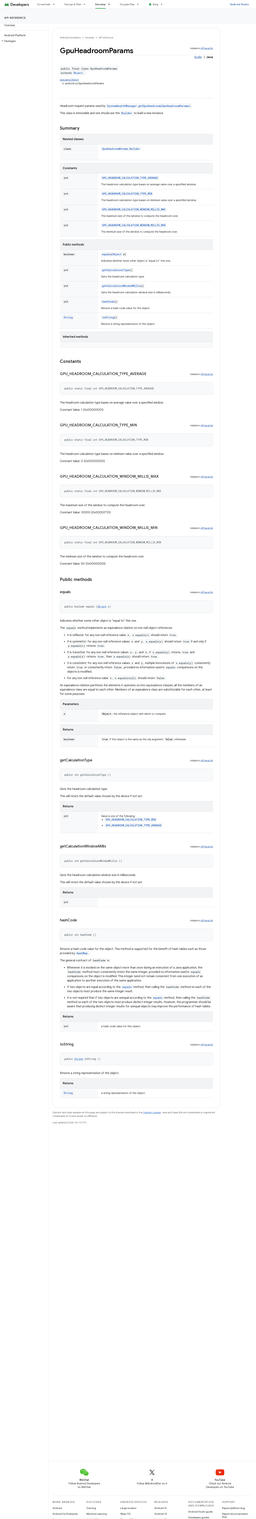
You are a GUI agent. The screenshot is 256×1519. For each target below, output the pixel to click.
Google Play (127, 4)
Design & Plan (73, 4)
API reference (15, 17)
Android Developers (70, 37)
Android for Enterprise (65, 1513)
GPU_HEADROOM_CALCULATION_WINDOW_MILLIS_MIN (133, 225)
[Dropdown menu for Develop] (110, 4)
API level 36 (207, 48)
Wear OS (125, 1513)
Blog (155, 4)
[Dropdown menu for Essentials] (55, 4)
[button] (23, 41)
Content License (152, 1112)
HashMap (82, 953)
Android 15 (160, 1508)
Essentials (44, 4)
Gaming (91, 1508)
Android (57, 1508)
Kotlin (198, 57)
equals (106, 254)
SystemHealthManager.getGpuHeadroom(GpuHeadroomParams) (148, 106)
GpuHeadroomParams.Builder (121, 148)
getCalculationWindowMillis (121, 286)
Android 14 (160, 1513)
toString (108, 317)
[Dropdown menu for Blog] (163, 4)
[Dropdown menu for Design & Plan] (86, 4)
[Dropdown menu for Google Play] (139, 4)
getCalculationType (116, 270)
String (68, 317)
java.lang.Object (69, 79)
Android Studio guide (200, 1511)
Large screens (128, 1508)
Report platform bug (233, 1508)
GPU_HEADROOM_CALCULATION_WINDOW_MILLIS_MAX (133, 209)
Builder (126, 113)
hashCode (108, 301)
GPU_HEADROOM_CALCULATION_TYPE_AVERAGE (130, 178)
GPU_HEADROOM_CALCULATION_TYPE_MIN (127, 193)
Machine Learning (96, 1513)
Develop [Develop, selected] (100, 4)
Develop (89, 37)
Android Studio (239, 4)
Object (78, 73)
